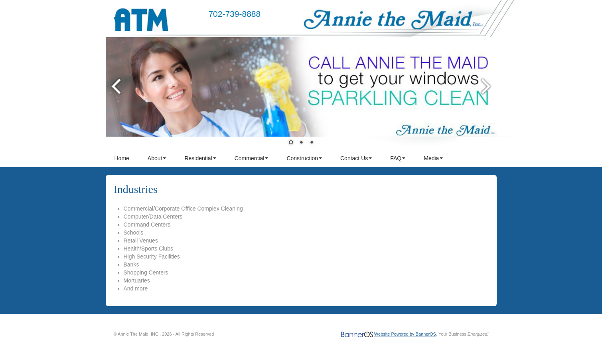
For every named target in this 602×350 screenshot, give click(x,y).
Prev (116, 86)
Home (121, 158)
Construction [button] (304, 158)
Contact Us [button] (356, 158)
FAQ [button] (397, 158)
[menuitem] (122, 158)
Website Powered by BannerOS (405, 334)
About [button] (157, 158)
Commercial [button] (251, 158)
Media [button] (433, 158)
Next (487, 86)
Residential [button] (200, 158)
